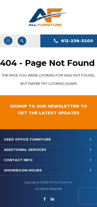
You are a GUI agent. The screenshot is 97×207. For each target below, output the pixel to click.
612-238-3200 (77, 40)
